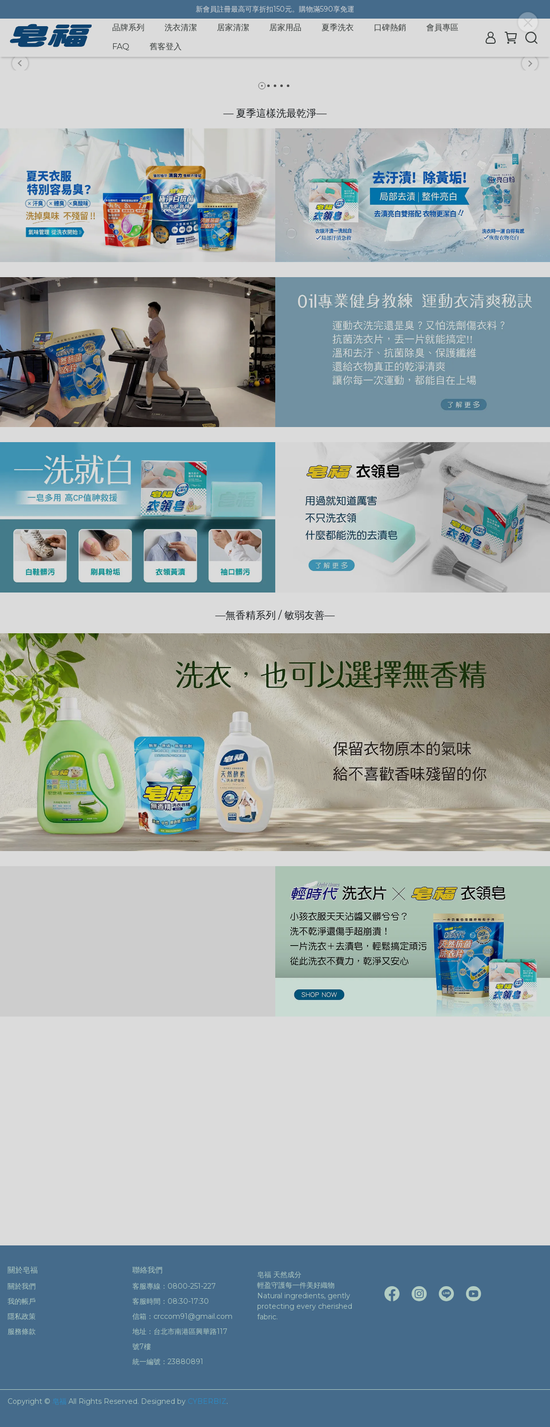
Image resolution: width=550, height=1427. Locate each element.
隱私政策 (22, 1316)
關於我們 (22, 1286)
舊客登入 (165, 46)
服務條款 (22, 1331)
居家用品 (285, 27)
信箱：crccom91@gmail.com (182, 1316)
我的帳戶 (22, 1301)
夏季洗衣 (338, 27)
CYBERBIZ (207, 1401)
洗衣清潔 (181, 27)
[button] (20, 165)
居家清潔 (233, 27)
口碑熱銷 (390, 27)
